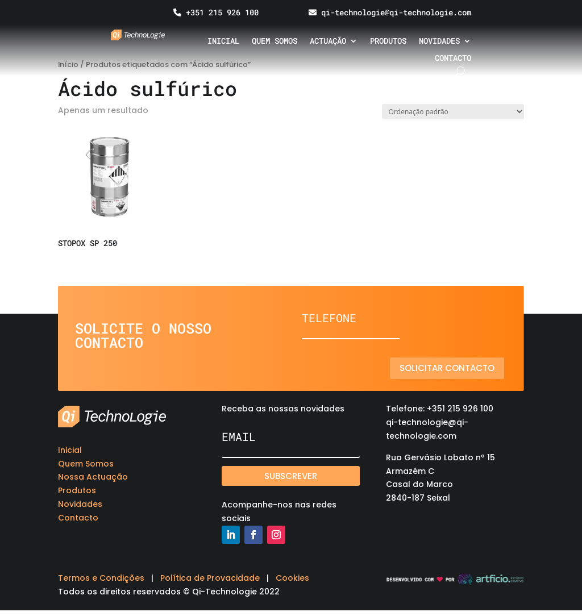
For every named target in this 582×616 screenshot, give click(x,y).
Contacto (453, 58)
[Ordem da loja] (453, 111)
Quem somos (274, 41)
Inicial (223, 41)
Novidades (439, 41)
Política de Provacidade (210, 578)
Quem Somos (86, 463)
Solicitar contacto (447, 368)
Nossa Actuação (93, 476)
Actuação (328, 41)
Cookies (292, 578)
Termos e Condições (101, 578)
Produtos (388, 41)
